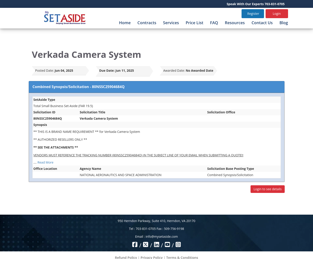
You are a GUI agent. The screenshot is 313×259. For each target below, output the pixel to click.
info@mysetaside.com (162, 236)
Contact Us (262, 22)
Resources (235, 22)
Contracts (147, 22)
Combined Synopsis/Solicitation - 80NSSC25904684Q (79, 86)
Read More (45, 162)
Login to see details (267, 189)
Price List (194, 22)
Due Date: (107, 70)
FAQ (214, 22)
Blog (284, 22)
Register (253, 13)
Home (125, 22)
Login (277, 13)
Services (171, 22)
